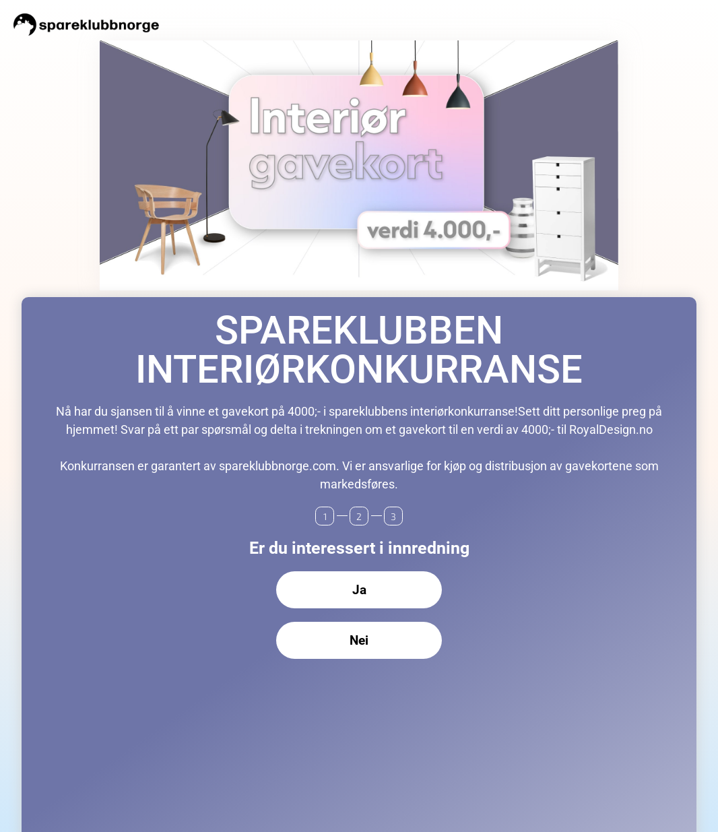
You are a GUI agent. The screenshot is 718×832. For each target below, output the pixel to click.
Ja (359, 590)
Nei (359, 640)
